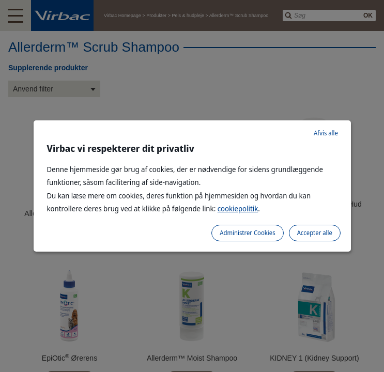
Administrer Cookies (247, 232)
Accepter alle (314, 232)
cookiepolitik (238, 208)
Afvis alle (326, 133)
